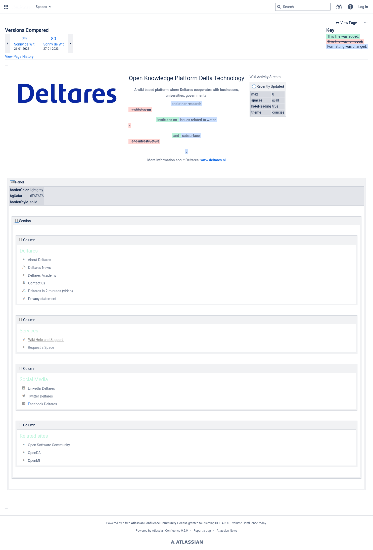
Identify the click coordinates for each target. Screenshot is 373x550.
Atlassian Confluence (166, 530)
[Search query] (303, 7)
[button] (6, 7)
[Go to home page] (21, 7)
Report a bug (202, 530)
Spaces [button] (41, 7)
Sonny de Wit (24, 44)
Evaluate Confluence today (248, 523)
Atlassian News (227, 530)
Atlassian (187, 541)
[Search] (279, 7)
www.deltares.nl (213, 160)
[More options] (365, 23)
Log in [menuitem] (363, 7)
